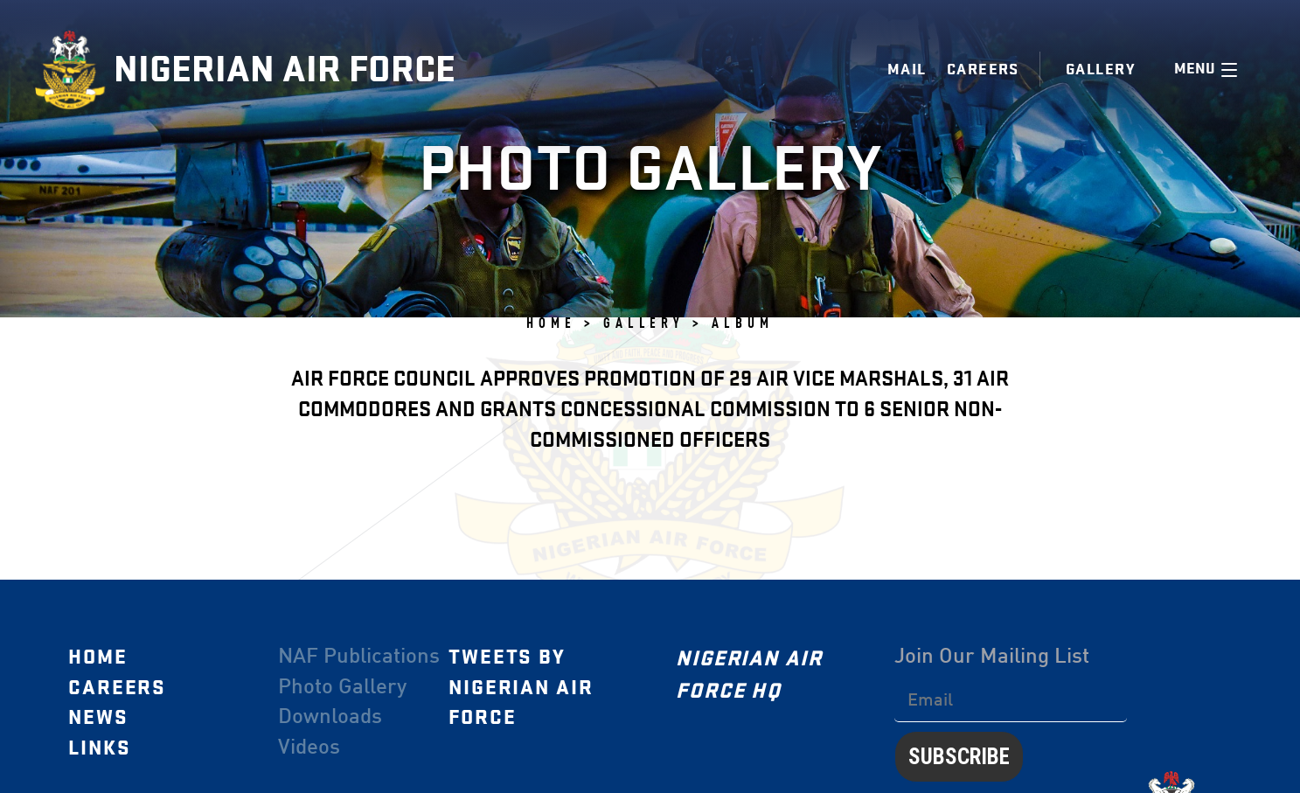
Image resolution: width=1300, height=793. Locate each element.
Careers (983, 69)
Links (98, 747)
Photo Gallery (341, 687)
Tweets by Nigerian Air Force (520, 686)
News (97, 718)
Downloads (329, 717)
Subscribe (958, 756)
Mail (907, 69)
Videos (308, 747)
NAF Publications (358, 656)
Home (97, 656)
